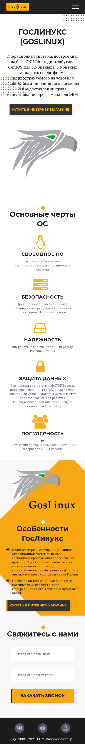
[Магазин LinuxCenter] (65, 728)
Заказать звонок (42, 695)
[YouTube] (42, 728)
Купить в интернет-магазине (40, 109)
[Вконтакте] (19, 728)
